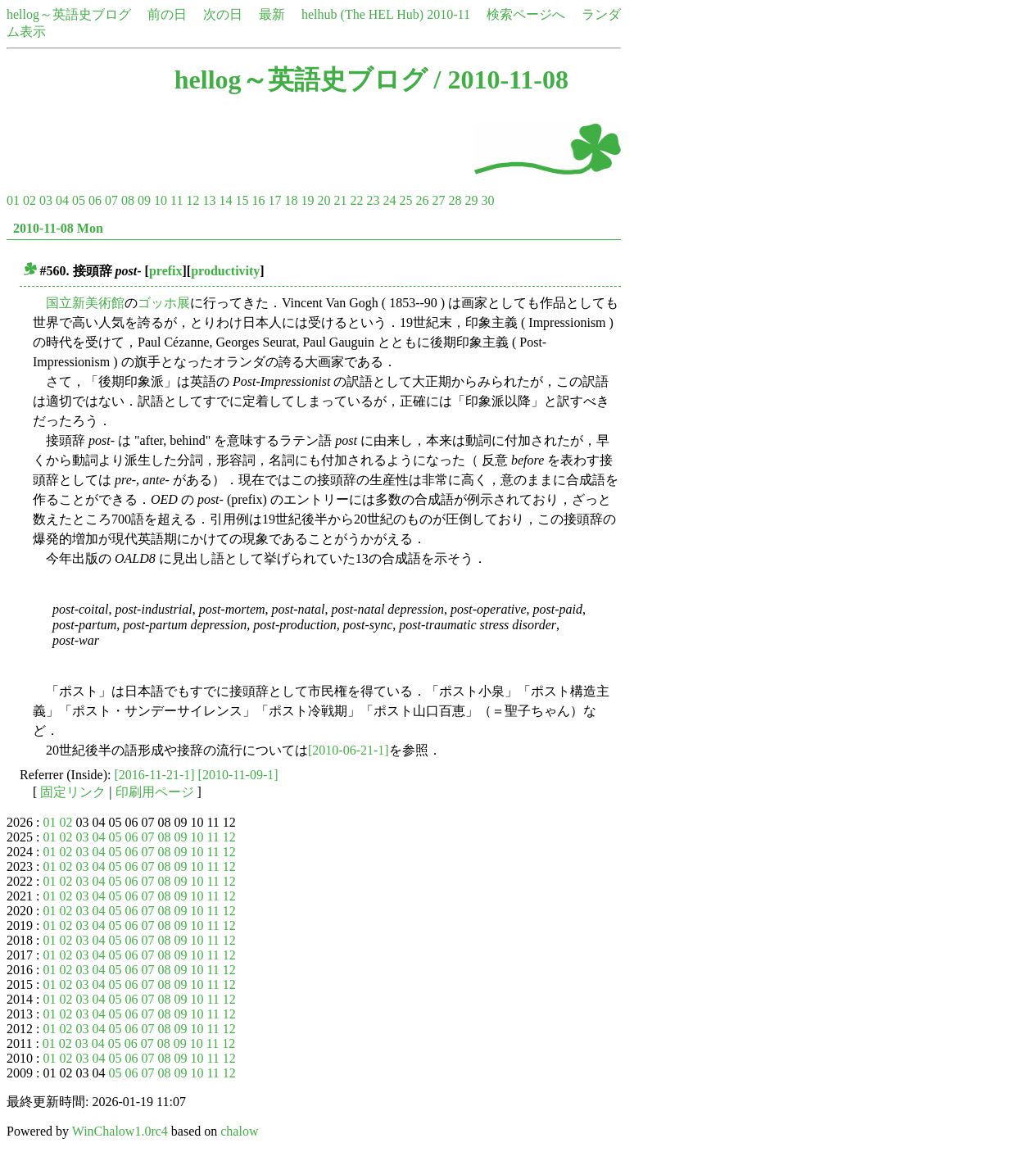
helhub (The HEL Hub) (362, 14)
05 (78, 200)
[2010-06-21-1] (348, 750)
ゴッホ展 (164, 303)
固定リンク (73, 792)
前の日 (167, 14)
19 (307, 200)
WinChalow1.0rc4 (120, 1131)
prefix (166, 271)
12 (192, 200)
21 (339, 200)
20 (323, 200)
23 (372, 200)
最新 (272, 14)
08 (127, 200)
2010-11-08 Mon (58, 228)
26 (421, 200)
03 (45, 200)
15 (241, 200)
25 (405, 200)
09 (144, 200)
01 (13, 200)
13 (208, 200)
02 (29, 200)
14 (225, 200)
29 (471, 200)
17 (274, 200)
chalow (239, 1131)
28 (454, 200)
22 (356, 200)
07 (111, 200)
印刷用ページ (154, 792)
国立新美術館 (85, 303)
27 (438, 200)
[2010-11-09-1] (238, 775)
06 (95, 200)
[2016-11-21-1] (155, 775)
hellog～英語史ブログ (69, 14)
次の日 (222, 14)
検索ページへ (526, 14)
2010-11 (448, 14)
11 (176, 200)
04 (62, 200)
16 (258, 200)
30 (487, 200)
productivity (225, 271)
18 (290, 200)
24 (389, 200)
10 (160, 200)
